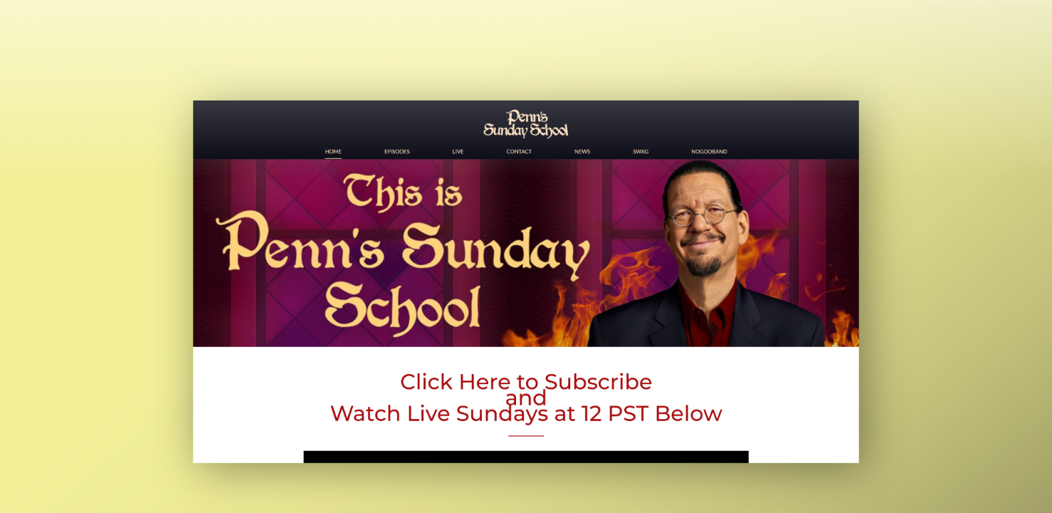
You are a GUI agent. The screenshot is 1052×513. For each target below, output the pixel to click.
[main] (526, 256)
